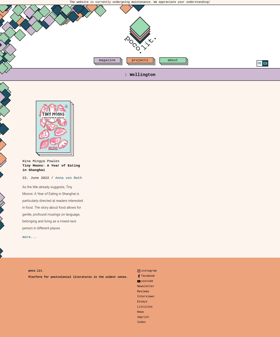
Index (141, 322)
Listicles (144, 306)
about (173, 60)
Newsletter (145, 286)
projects (140, 60)
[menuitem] (259, 63)
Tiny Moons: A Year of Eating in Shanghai (51, 165)
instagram (148, 270)
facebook (148, 276)
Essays (142, 301)
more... (29, 237)
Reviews (143, 291)
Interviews (145, 296)
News (140, 312)
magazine (107, 60)
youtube (147, 281)
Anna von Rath (68, 178)
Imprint (143, 317)
